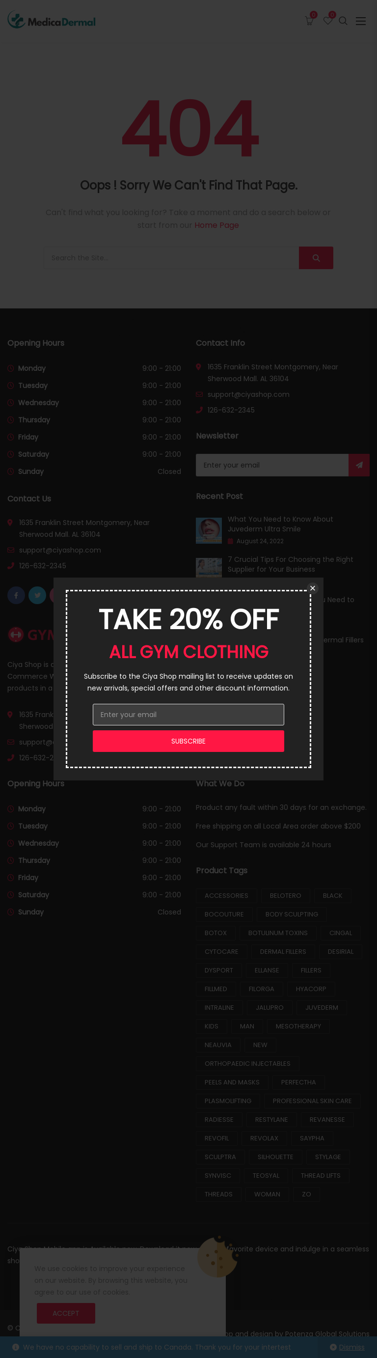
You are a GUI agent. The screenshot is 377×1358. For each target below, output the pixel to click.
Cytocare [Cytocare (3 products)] (222, 951)
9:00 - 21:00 (161, 368)
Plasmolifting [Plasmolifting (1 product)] (228, 1101)
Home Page (216, 225)
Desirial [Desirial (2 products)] (340, 951)
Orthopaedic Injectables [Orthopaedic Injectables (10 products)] (248, 1063)
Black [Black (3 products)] (333, 895)
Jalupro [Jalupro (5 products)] (270, 1007)
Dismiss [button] (352, 1347)
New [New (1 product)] (260, 1045)
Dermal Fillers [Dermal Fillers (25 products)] (283, 951)
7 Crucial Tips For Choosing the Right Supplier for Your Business (290, 564)
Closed (169, 471)
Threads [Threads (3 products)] (219, 1194)
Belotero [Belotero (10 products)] (285, 895)
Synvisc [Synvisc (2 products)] (218, 1175)
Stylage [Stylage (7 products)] (328, 1157)
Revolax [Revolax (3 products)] (264, 1138)
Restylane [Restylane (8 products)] (271, 1119)
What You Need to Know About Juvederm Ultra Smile (280, 524)
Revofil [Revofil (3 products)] (217, 1138)
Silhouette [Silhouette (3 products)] (276, 1157)
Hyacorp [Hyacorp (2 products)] (311, 989)
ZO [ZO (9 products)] (306, 1194)
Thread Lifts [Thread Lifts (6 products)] (321, 1175)
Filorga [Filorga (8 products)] (261, 989)
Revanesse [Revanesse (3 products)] (327, 1119)
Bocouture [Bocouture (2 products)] (224, 914)
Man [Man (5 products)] (247, 1026)
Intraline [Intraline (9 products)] (219, 1007)
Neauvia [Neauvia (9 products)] (218, 1045)
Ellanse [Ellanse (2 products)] (267, 970)
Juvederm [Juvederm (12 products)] (321, 1007)
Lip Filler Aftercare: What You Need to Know (291, 604)
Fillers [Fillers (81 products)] (311, 970)
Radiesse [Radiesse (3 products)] (219, 1119)
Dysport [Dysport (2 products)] (219, 970)
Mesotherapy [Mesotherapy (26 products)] (298, 1026)
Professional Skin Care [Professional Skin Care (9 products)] (312, 1101)
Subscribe (359, 465)
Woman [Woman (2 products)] (267, 1194)
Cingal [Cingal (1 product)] (340, 933)
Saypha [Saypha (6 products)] (312, 1138)
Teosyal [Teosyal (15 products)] (266, 1175)
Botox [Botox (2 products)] (216, 933)
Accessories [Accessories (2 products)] (226, 895)
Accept (66, 1313)
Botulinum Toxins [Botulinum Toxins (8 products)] (278, 933)
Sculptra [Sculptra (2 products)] (220, 1157)
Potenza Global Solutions (327, 1334)
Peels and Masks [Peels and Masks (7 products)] (232, 1082)
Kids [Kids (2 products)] (211, 1026)
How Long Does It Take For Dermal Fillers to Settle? (296, 645)
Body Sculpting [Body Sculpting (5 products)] (292, 914)
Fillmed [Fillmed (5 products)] (216, 989)
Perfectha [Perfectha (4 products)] (298, 1082)
